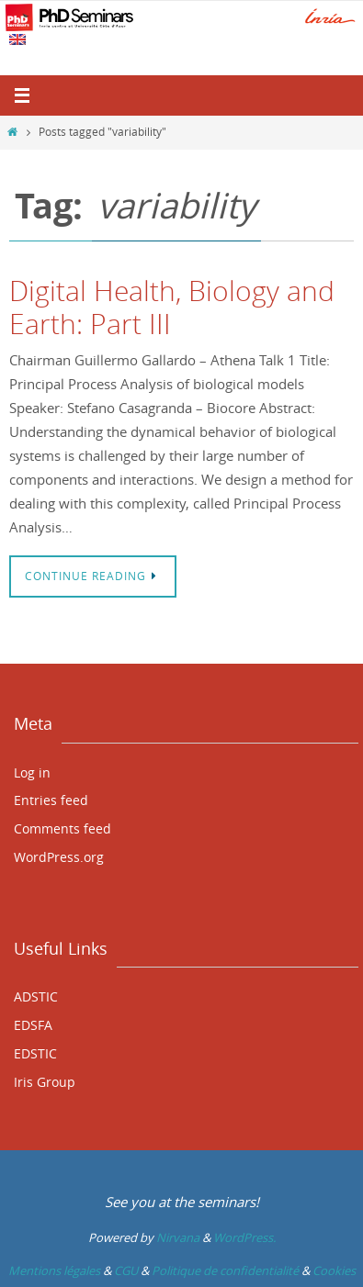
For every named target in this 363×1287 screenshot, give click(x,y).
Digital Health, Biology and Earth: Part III (172, 307)
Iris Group (44, 1082)
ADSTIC (36, 996)
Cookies (334, 1270)
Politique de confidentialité (225, 1270)
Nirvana (177, 1237)
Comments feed (62, 828)
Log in (32, 772)
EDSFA (33, 1025)
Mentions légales (54, 1270)
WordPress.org (59, 857)
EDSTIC (35, 1053)
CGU (126, 1270)
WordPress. (244, 1237)
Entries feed (51, 800)
